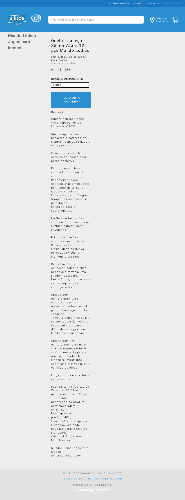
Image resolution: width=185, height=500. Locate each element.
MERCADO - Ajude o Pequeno (17, 19)
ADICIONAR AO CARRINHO (71, 99)
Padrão (57, 85)
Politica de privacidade (105, 478)
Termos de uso (73, 478)
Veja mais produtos (63, 63)
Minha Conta (153, 3)
